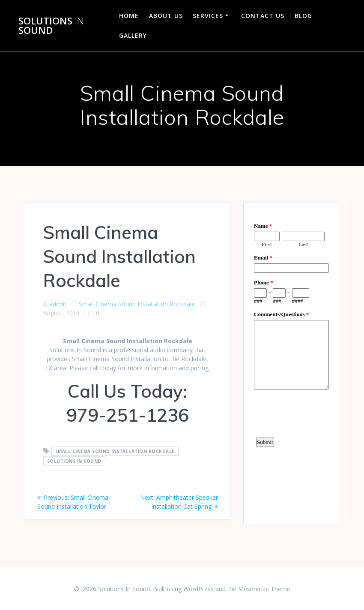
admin (57, 304)
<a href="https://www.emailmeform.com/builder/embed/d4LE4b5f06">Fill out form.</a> (291, 362)
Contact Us (262, 16)
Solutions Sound (51, 26)
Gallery (133, 35)
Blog (303, 16)
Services (208, 16)
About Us (166, 16)
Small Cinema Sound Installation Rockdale (137, 304)
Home (129, 16)
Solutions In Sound (74, 461)
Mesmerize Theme (264, 589)
